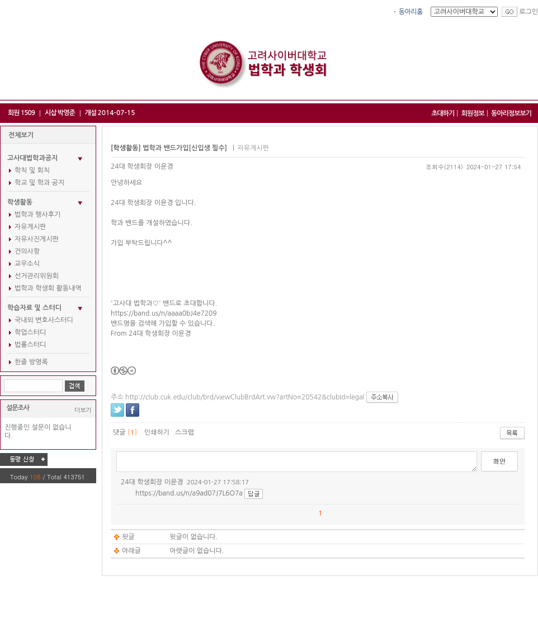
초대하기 (442, 113)
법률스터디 (30, 344)
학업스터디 (30, 332)
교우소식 (27, 263)
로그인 (528, 11)
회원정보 (472, 113)
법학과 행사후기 (37, 214)
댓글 (119, 432)
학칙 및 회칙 (32, 170)
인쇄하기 (156, 432)
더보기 (82, 410)
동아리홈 (411, 11)
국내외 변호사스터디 (44, 320)
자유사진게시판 (37, 239)
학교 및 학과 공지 (39, 182)
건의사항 (27, 251)
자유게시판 (30, 226)
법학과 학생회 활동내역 (48, 288)
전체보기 (21, 135)
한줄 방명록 (31, 362)
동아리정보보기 (511, 113)
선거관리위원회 (37, 276)
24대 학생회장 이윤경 (142, 166)
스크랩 (184, 432)
